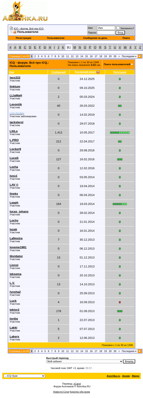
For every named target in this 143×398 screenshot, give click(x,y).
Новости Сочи (61, 391)
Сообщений (58, 72)
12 (72, 56)
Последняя (129, 56)
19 (105, 56)
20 (110, 56)
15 (86, 56)
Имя (90, 28)
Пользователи (55, 38)
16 (91, 56)
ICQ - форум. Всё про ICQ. (29, 28)
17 (96, 56)
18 (100, 56)
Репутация (120, 72)
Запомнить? (125, 28)
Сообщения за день (95, 38)
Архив (126, 376)
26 (115, 56)
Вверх (135, 376)
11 (67, 56)
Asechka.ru (113, 376)
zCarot (77, 383)
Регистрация (23, 38)
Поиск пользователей (117, 64)
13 (77, 56)
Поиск (126, 38)
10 (62, 56)
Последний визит (85, 72)
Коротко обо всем (80, 391)
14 (81, 56)
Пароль (92, 32)
